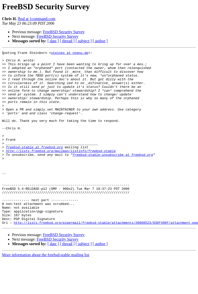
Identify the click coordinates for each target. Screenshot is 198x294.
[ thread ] (67, 41)
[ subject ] (84, 41)
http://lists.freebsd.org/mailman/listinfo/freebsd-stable (61, 171)
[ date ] (53, 41)
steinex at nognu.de (69, 53)
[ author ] (100, 41)
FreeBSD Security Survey (64, 32)
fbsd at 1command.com (37, 19)
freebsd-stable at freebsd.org (34, 166)
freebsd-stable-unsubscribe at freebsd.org (113, 175)
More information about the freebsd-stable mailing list (45, 289)
